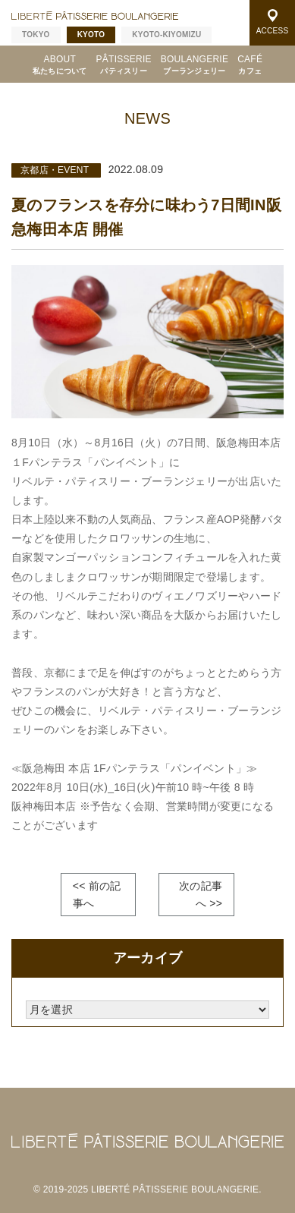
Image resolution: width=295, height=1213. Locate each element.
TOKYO (36, 34)
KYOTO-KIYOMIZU (166, 34)
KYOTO (91, 34)
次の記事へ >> (200, 894)
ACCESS (272, 22)
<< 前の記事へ (97, 894)
